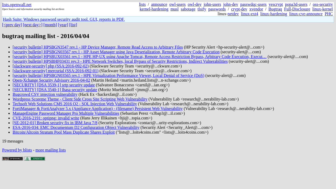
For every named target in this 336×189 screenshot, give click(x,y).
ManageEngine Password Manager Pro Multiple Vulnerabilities (66, 113)
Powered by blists (17, 150)
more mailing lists (50, 150)
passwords (217, 9)
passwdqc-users (253, 4)
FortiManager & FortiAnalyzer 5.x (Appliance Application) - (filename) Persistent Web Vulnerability (98, 108)
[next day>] (32, 25)
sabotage (188, 9)
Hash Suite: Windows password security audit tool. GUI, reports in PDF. (64, 19)
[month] (50, 25)
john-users (212, 4)
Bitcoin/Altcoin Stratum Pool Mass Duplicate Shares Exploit (64, 132)
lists (142, 4)
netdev (233, 14)
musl (174, 9)
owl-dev (194, 4)
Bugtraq (275, 9)
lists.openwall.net (17, 4)
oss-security (323, 4)
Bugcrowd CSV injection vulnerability (45, 94)
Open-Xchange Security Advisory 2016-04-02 (51, 80)
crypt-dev (239, 9)
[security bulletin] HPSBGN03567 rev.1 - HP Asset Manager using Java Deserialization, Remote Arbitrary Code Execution (116, 52)
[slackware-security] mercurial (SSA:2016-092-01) (55, 71)
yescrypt (276, 4)
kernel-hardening (154, 9)
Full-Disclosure (297, 9)
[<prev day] (12, 25)
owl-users (177, 4)
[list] (73, 25)
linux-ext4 (249, 14)
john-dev (230, 4)
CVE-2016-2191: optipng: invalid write (46, 118)
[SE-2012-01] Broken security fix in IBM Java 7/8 (55, 122)
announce (159, 4)
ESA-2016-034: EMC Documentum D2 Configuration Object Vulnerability (76, 127)
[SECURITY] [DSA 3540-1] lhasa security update (55, 89)
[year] (63, 25)
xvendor (256, 9)
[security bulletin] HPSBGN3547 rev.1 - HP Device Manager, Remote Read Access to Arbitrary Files (98, 47)
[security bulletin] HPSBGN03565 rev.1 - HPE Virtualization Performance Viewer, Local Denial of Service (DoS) (108, 75)
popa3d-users (296, 4)
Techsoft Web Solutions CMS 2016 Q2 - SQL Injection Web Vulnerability (75, 104)
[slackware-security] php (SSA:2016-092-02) (51, 66)
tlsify (201, 9)
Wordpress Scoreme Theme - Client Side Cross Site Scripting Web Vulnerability (80, 99)
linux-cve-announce (306, 14)
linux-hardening (273, 14)
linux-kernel (322, 9)
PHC (329, 14)
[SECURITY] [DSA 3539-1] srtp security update (54, 85)
